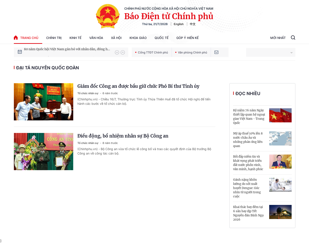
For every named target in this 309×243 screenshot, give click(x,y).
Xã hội (116, 38)
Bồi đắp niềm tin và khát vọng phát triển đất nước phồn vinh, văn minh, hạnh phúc (248, 163)
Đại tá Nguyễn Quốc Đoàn (47, 67)
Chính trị (54, 38)
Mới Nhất (278, 38)
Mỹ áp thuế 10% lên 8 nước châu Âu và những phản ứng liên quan (248, 140)
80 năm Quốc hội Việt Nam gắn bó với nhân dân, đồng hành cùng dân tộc (67, 52)
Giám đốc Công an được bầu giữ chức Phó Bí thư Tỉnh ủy (138, 86)
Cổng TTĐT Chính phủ (151, 52)
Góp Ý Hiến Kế (187, 38)
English (179, 24)
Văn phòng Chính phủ (191, 52)
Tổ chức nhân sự (88, 93)
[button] (117, 52)
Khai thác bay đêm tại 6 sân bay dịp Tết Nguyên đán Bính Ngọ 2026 (248, 213)
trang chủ (26, 37)
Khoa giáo (138, 38)
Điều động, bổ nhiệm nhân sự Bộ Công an (122, 136)
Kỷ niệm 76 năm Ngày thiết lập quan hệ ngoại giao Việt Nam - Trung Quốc (249, 117)
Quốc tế (161, 38)
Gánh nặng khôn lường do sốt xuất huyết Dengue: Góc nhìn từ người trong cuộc (247, 188)
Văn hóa (96, 38)
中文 (193, 24)
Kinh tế (75, 38)
